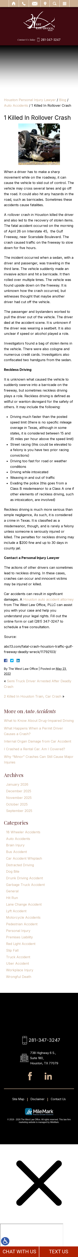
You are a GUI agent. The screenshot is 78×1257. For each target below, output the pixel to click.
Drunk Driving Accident (24, 878)
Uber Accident (17, 963)
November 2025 (19, 798)
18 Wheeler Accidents (23, 832)
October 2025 (17, 804)
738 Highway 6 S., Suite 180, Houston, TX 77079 (44, 1058)
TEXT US (58, 1252)
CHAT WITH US (19, 1252)
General (12, 891)
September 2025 (19, 811)
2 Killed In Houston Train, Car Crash (32, 696)
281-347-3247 (51, 39)
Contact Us (58, 1099)
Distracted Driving (20, 865)
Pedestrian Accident (21, 924)
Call (24, 3)
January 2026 (17, 784)
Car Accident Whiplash (24, 858)
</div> (31, 1240)
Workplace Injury (19, 970)
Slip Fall (12, 950)
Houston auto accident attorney (48, 599)
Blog (62, 100)
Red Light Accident (20, 944)
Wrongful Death (18, 977)
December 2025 (18, 791)
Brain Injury (15, 845)
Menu (64, 3)
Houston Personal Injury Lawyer (30, 100)
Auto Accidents (16, 105)
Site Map (18, 1099)
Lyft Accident (16, 911)
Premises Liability (19, 937)
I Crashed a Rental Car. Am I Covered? (34, 749)
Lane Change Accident (24, 904)
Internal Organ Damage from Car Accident (37, 741)
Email (35, 3)
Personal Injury (18, 931)
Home (14, 3)
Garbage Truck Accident (25, 885)
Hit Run (12, 898)
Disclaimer (38, 1099)
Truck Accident (18, 957)
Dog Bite (12, 871)
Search (54, 3)
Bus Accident (16, 852)
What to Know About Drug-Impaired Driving (39, 721)
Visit (45, 3)
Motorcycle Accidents (23, 917)
